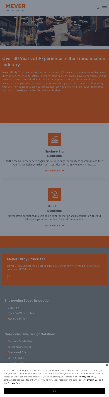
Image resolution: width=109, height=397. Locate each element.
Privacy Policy (86, 376)
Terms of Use (92, 379)
